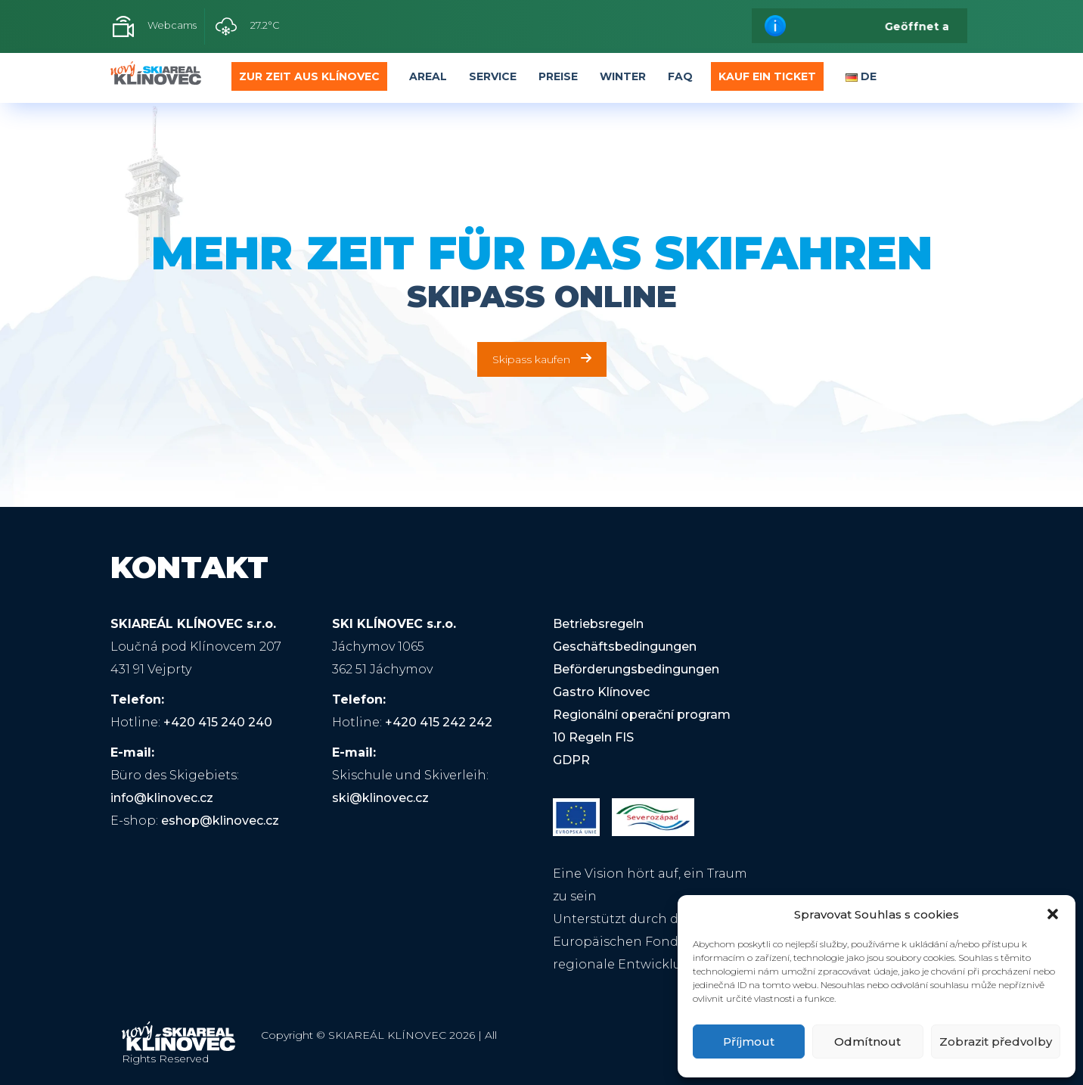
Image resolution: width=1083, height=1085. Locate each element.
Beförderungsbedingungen (636, 669)
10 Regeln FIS (593, 737)
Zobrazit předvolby (995, 1041)
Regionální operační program (642, 714)
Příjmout (748, 1041)
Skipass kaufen (541, 359)
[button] (1052, 914)
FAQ (680, 76)
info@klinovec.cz (161, 798)
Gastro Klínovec (601, 692)
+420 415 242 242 (438, 722)
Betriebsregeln (598, 624)
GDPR (571, 760)
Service (493, 76)
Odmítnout (867, 1041)
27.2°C (248, 26)
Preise (558, 76)
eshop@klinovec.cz (220, 820)
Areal (428, 76)
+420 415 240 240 (217, 722)
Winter (623, 76)
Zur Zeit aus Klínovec (309, 76)
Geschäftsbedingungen (625, 646)
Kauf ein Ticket (767, 76)
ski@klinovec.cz (380, 798)
